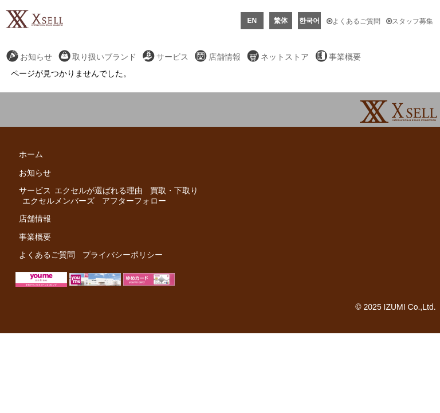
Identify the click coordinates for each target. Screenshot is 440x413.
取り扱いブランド (104, 56)
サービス (172, 56)
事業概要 (345, 56)
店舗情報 (225, 56)
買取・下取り (174, 190)
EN (252, 21)
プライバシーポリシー (122, 254)
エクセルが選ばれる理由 (98, 190)
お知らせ (36, 56)
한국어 (309, 21)
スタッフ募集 (409, 21)
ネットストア (285, 56)
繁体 (281, 21)
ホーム (31, 154)
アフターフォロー (134, 200)
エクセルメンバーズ (58, 200)
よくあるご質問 (353, 21)
